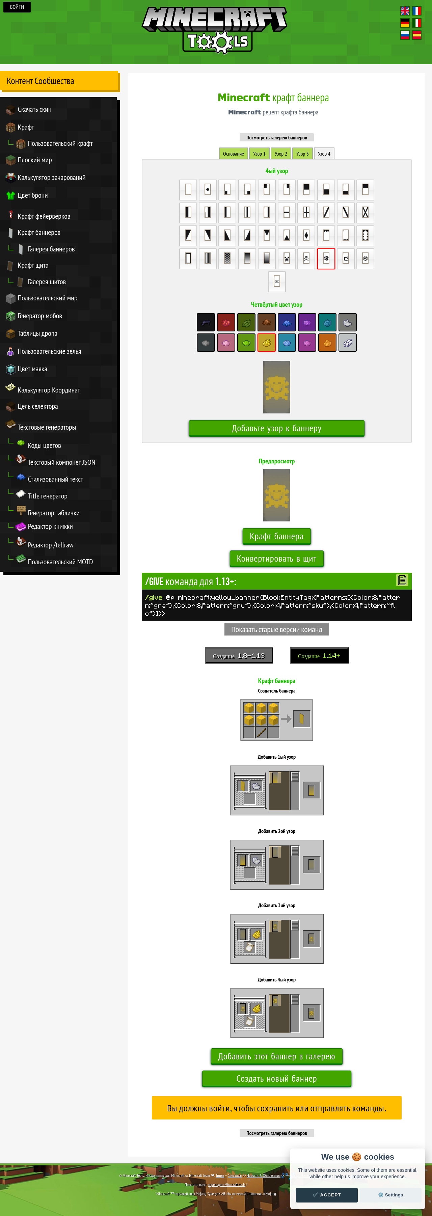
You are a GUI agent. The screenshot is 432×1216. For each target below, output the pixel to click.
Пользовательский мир (41, 298)
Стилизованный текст (49, 477)
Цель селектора (31, 406)
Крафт (19, 127)
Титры (220, 1175)
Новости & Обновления (263, 1175)
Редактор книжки (44, 527)
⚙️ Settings (390, 1194)
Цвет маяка (26, 369)
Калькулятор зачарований (45, 178)
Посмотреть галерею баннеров (276, 137)
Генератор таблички (48, 511)
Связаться (235, 1175)
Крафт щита (27, 265)
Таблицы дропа (31, 334)
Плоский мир (28, 160)
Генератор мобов (33, 316)
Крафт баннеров (32, 233)
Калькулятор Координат (42, 388)
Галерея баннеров (45, 249)
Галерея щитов (41, 282)
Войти (17, 7)
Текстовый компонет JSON (56, 460)
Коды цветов (38, 443)
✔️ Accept (327, 1194)
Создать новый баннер (276, 1078)
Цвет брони (26, 195)
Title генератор (42, 494)
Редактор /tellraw (45, 543)
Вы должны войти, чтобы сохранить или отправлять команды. (276, 1108)
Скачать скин (28, 109)
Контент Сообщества (40, 81)
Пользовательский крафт (54, 144)
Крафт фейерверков (38, 214)
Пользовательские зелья (43, 351)
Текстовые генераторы (40, 425)
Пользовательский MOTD (54, 559)
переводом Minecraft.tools (226, 1184)
